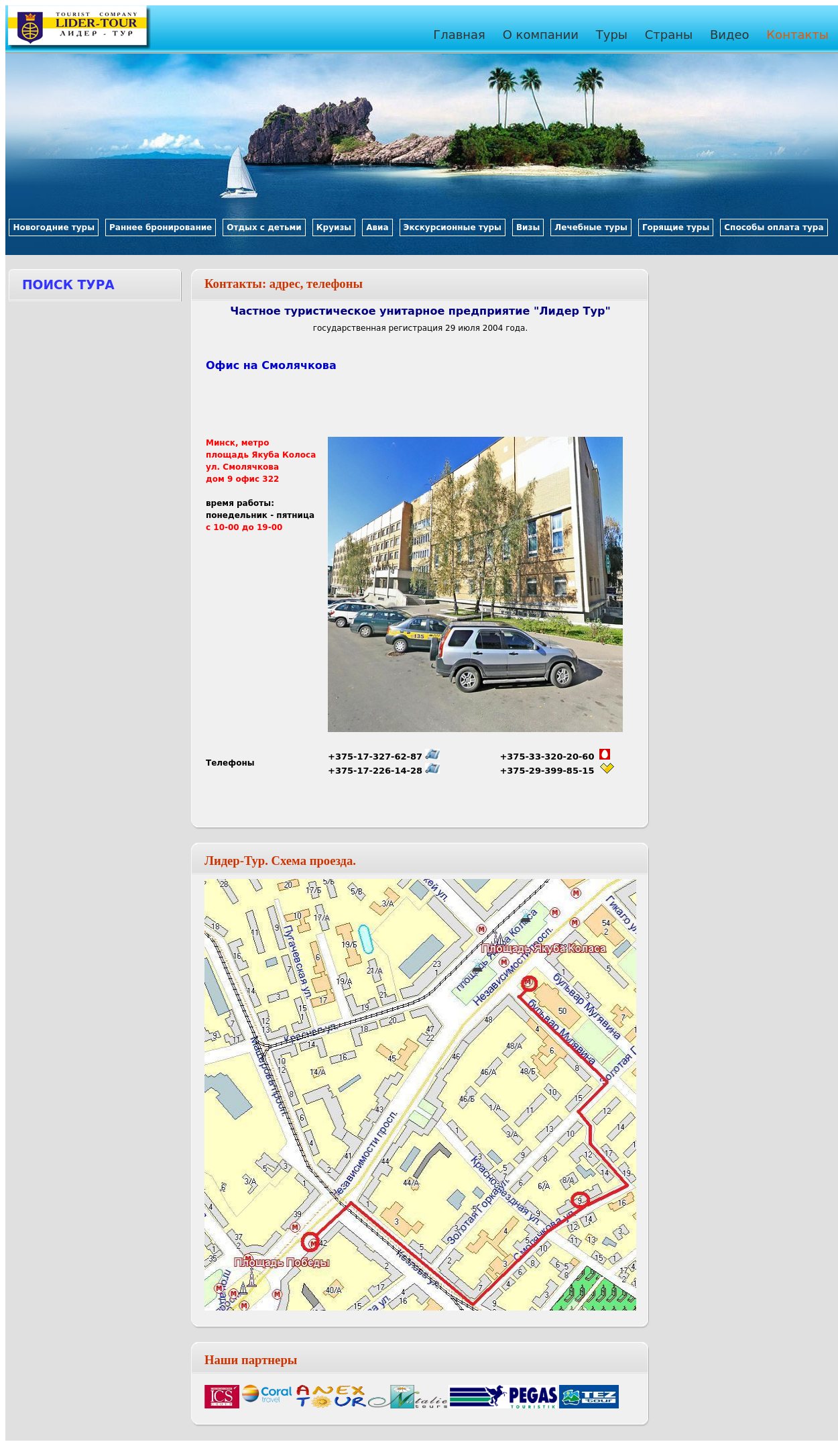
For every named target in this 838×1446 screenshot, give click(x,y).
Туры (611, 35)
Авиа (377, 227)
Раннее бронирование (160, 227)
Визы (528, 227)
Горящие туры (675, 227)
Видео (730, 35)
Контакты (797, 35)
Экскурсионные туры (452, 227)
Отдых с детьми (264, 227)
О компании (541, 35)
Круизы (333, 227)
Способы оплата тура (773, 227)
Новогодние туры (54, 227)
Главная (459, 35)
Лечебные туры (590, 227)
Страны (669, 35)
